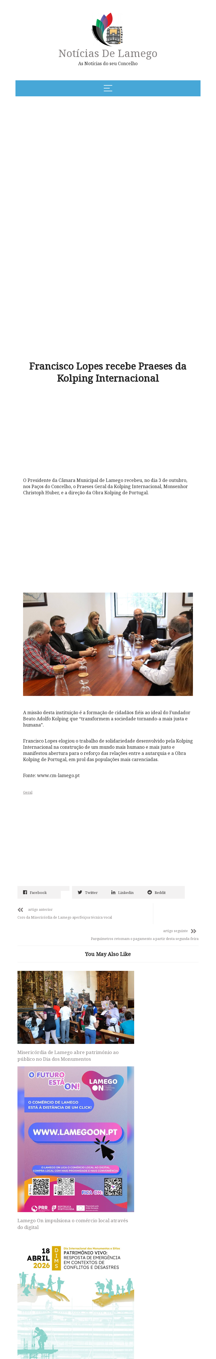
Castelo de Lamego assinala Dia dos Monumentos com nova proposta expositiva (152, 983)
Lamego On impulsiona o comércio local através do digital (101, 980)
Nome (39, 1142)
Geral (41, 724)
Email (38, 1179)
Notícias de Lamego (108, 53)
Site (35, 1215)
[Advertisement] (86, 143)
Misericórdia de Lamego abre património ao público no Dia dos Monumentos (52, 955)
